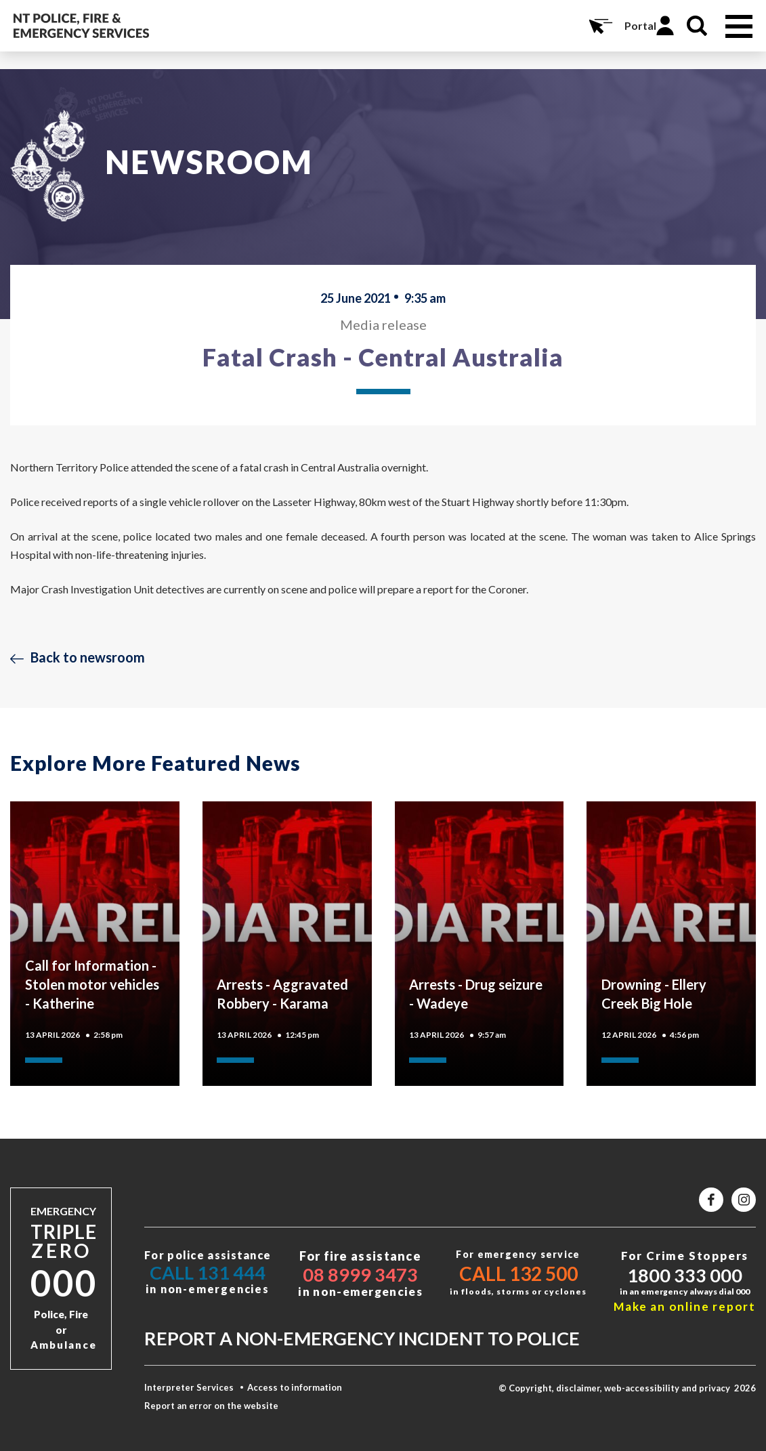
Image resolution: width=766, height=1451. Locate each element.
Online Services (599, 26)
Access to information (294, 1387)
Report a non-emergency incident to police (362, 1338)
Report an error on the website (211, 1405)
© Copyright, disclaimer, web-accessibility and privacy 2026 (627, 1388)
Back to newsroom (87, 657)
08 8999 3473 (360, 1274)
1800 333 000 (684, 1275)
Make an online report (685, 1306)
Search (697, 26)
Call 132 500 (518, 1273)
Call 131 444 (207, 1272)
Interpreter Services (189, 1387)
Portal (640, 25)
